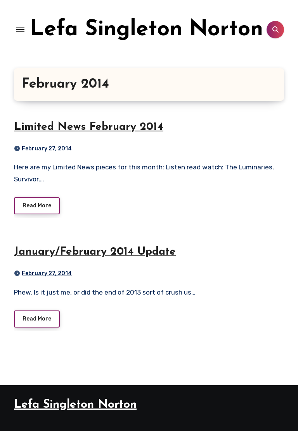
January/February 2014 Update (95, 252)
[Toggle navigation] (20, 29)
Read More (37, 205)
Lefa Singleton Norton (146, 30)
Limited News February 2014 (88, 127)
